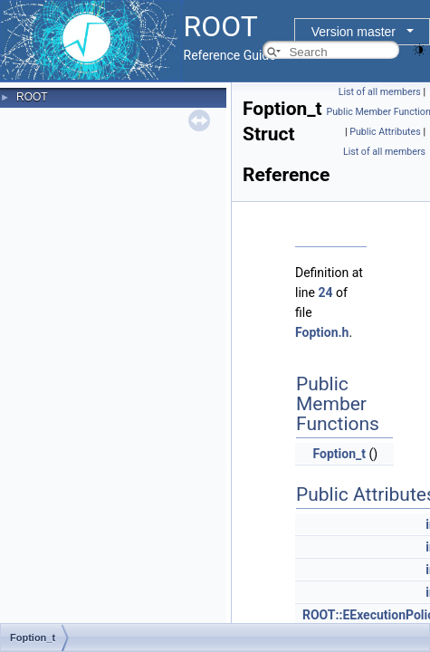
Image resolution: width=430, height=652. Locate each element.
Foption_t (338, 453)
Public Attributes (385, 132)
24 (325, 292)
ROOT (32, 97)
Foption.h (322, 332)
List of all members (380, 92)
